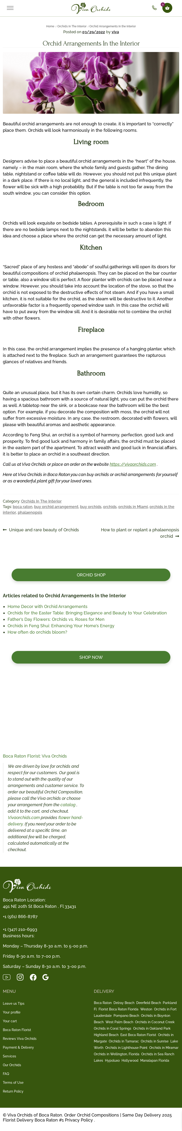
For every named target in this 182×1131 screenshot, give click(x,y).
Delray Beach (124, 1003)
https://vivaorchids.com (133, 464)
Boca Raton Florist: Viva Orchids (35, 756)
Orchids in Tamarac (124, 1041)
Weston (146, 1009)
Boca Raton (103, 1003)
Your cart (10, 1021)
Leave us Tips (13, 1003)
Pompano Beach (126, 1016)
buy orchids (90, 506)
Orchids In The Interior (71, 26)
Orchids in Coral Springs (112, 1028)
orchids (110, 506)
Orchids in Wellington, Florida (116, 1054)
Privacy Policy (79, 1119)
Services (9, 1056)
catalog (68, 804)
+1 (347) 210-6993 (20, 929)
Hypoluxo (112, 1060)
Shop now (91, 657)
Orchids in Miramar (163, 1048)
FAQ (6, 1074)
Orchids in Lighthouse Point (126, 1048)
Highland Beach (106, 1035)
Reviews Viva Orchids (19, 1039)
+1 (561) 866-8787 (20, 916)
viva (115, 32)
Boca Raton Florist (17, 1030)
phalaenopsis (30, 512)
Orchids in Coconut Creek (155, 1022)
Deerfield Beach (148, 1003)
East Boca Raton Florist (138, 1035)
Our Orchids (12, 1065)
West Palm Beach (119, 1022)
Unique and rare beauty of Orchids (44, 530)
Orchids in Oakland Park (152, 1028)
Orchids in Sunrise (154, 1041)
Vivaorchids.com (24, 817)
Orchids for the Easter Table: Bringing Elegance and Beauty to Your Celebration (87, 612)
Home (50, 26)
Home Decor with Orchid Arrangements (47, 606)
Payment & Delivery (18, 1047)
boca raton (22, 506)
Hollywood (130, 1060)
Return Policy (13, 1091)
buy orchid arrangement (56, 506)
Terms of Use (13, 1082)
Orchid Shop (91, 574)
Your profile (11, 1012)
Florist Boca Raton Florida (118, 1009)
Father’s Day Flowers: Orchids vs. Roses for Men (56, 619)
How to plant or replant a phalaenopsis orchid (140, 533)
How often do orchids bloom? (37, 632)
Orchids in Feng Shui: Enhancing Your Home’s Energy (61, 625)
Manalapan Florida (154, 1060)
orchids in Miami (133, 506)
